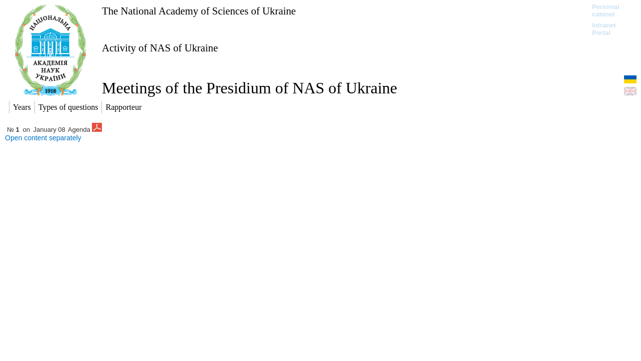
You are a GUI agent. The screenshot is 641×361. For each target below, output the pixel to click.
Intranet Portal (604, 28)
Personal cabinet (606, 10)
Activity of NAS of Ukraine (160, 47)
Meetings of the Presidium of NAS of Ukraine (249, 88)
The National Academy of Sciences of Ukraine (199, 10)
